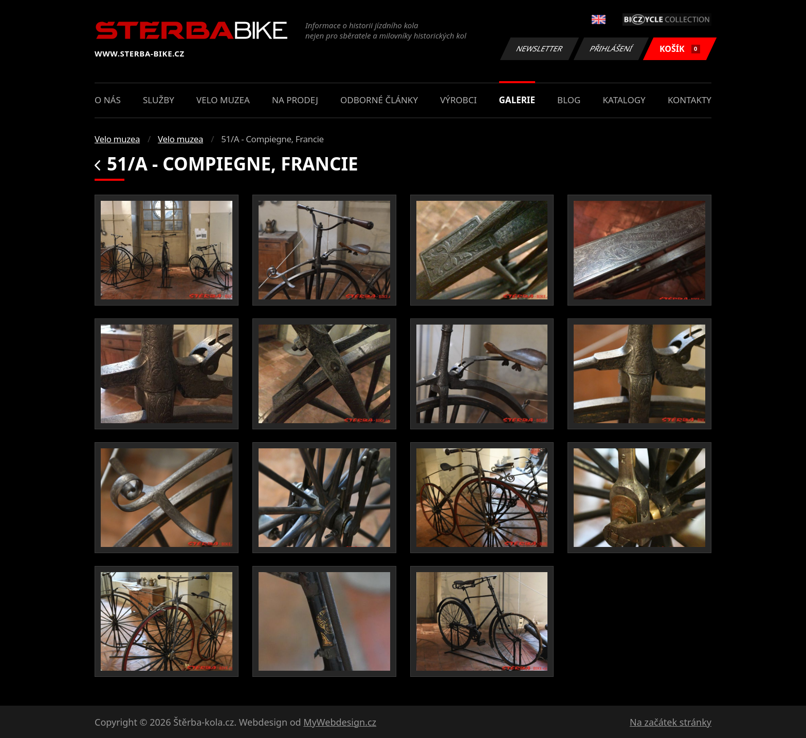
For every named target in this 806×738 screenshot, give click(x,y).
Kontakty (689, 100)
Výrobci (458, 100)
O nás (108, 100)
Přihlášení (611, 48)
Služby (158, 100)
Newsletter (539, 48)
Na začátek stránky (670, 722)
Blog (568, 100)
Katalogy (624, 100)
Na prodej (295, 100)
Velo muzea (223, 100)
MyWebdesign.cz (339, 722)
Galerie (517, 100)
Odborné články (379, 100)
